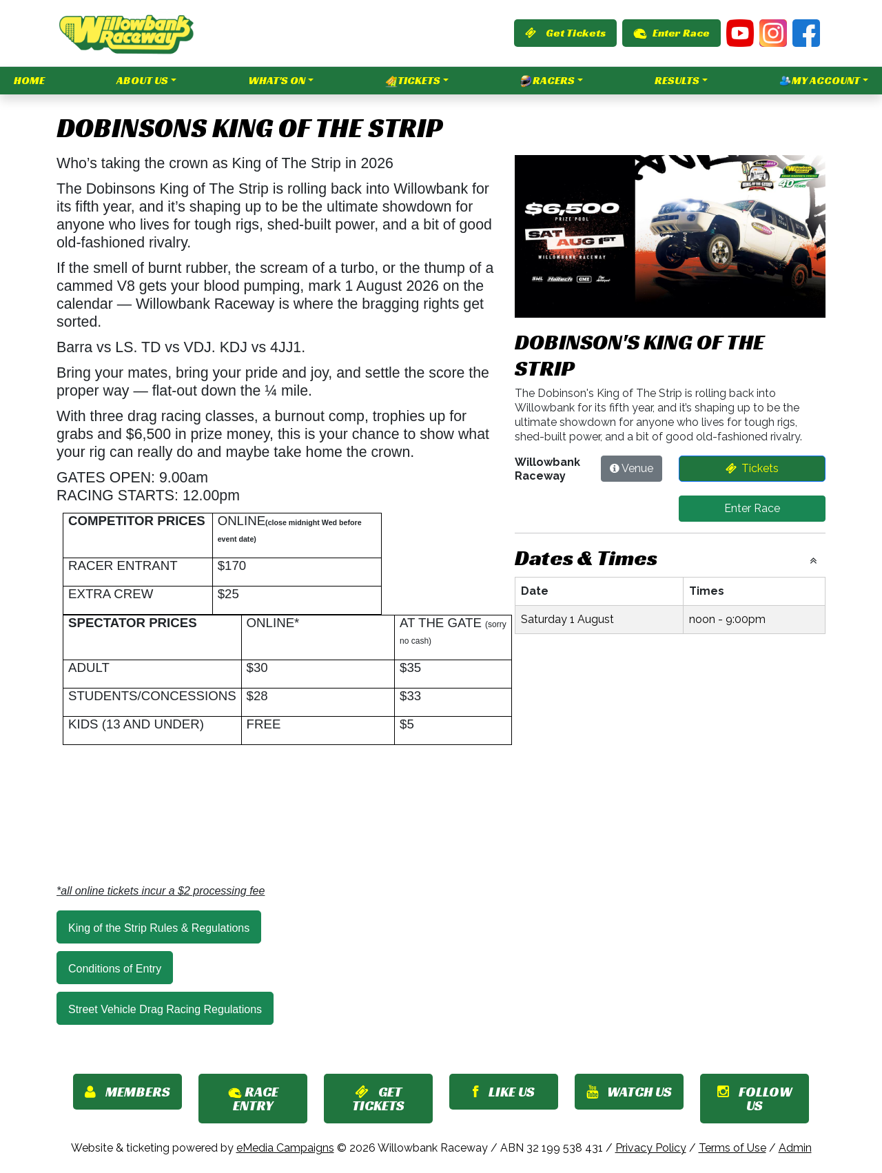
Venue (637, 468)
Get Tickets (565, 33)
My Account (819, 80)
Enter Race (671, 33)
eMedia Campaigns (285, 1147)
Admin (795, 1147)
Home (29, 80)
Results (677, 80)
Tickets (412, 80)
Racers (547, 80)
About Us (142, 80)
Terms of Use (732, 1147)
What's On (276, 80)
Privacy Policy (650, 1147)
